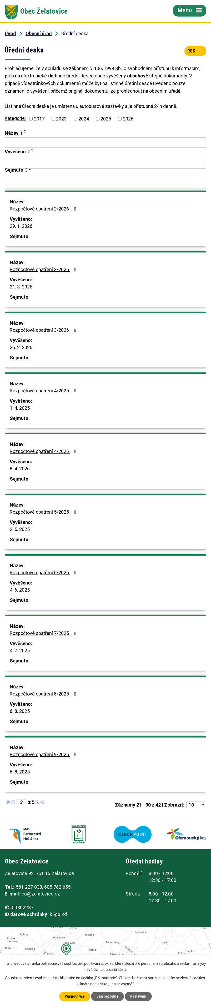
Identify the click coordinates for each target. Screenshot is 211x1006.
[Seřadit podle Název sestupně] (25, 132)
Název (13, 133)
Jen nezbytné (107, 996)
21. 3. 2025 (21, 286)
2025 (106, 119)
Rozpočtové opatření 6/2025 (44, 572)
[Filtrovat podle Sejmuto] (105, 183)
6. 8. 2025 (20, 711)
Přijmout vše (75, 996)
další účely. (118, 969)
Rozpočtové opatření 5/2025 (44, 512)
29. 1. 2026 (21, 226)
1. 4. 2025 (20, 408)
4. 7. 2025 (20, 650)
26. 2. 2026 (21, 347)
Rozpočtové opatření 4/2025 (44, 390)
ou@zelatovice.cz (41, 894)
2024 (83, 119)
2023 (61, 119)
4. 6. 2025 (20, 590)
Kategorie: (15, 118)
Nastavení (138, 996)
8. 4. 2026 (20, 468)
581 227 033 (29, 887)
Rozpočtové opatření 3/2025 (44, 269)
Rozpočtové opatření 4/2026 (44, 451)
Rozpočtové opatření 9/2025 (44, 754)
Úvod (10, 33)
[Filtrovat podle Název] (105, 142)
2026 (128, 119)
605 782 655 (57, 887)
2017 (39, 119)
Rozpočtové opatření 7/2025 (44, 633)
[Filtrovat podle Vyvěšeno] (105, 163)
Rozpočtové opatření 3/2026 (44, 330)
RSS (195, 51)
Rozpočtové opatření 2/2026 (44, 209)
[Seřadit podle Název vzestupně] (25, 130)
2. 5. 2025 (20, 529)
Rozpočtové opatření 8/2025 (44, 694)
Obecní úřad (39, 33)
